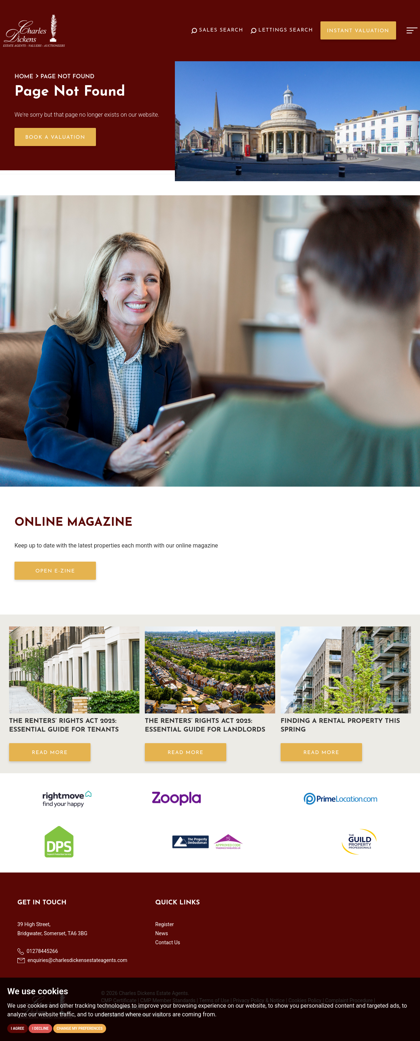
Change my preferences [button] (80, 1028)
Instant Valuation (358, 31)
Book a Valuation (55, 137)
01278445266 (37, 951)
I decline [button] (40, 1028)
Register (164, 924)
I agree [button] (17, 1028)
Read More (50, 752)
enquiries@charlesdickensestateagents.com (72, 960)
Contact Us (167, 942)
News (161, 933)
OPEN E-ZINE (55, 571)
